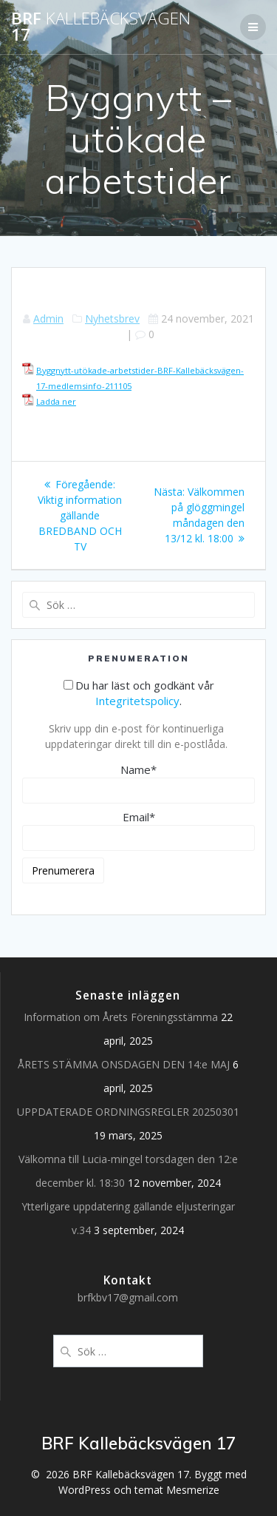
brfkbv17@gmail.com (128, 1297)
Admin (48, 318)
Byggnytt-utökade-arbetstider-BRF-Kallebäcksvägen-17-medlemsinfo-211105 (140, 378)
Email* (138, 830)
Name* (138, 783)
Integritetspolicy (137, 700)
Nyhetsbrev (112, 318)
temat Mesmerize (176, 1490)
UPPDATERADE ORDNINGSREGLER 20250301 (128, 1112)
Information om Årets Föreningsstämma (121, 1017)
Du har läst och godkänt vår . (139, 693)
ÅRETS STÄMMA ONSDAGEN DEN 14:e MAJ (124, 1064)
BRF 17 (101, 27)
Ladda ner (56, 401)
